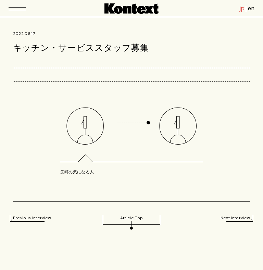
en (251, 8)
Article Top (131, 218)
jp (242, 8)
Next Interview (235, 218)
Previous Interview (32, 218)
